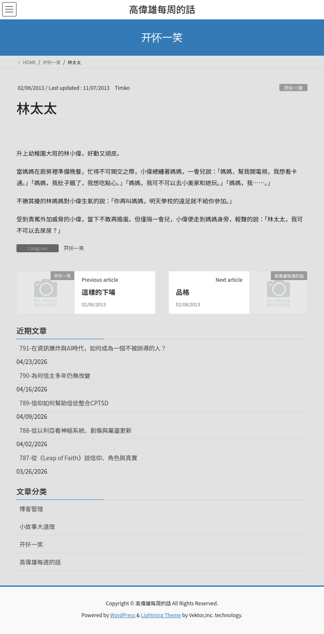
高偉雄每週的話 (40, 562)
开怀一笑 (293, 87)
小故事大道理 (37, 526)
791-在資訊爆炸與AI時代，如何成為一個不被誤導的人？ (93, 348)
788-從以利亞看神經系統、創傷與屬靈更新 (75, 430)
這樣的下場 (98, 292)
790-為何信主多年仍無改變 (54, 375)
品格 (182, 292)
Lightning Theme (161, 614)
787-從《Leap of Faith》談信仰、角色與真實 (78, 457)
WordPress (122, 614)
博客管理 (31, 509)
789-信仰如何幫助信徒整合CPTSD (63, 403)
